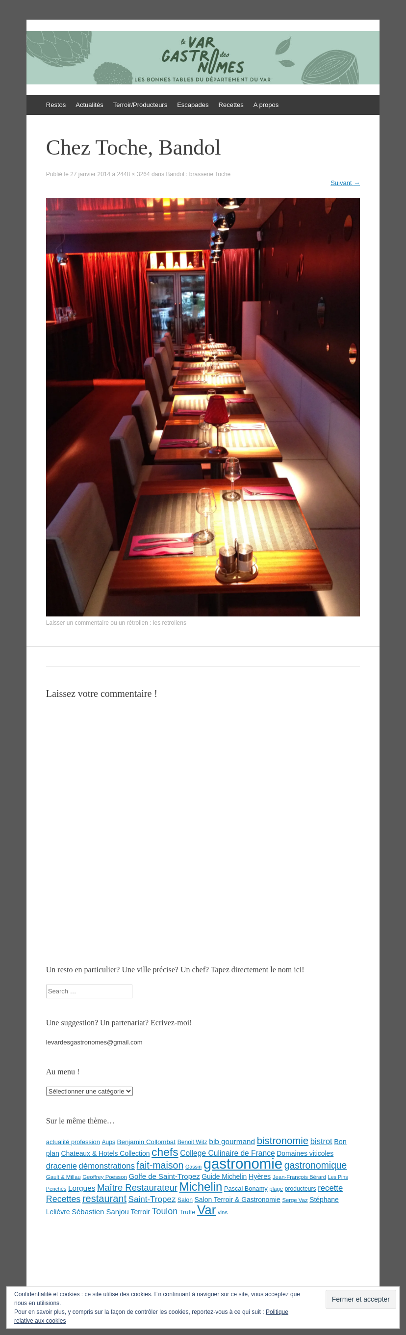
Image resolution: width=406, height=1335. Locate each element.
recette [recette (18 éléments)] (330, 1188)
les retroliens (169, 622)
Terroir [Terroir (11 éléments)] (140, 1212)
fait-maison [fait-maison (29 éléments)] (160, 1165)
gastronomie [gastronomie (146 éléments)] (242, 1163)
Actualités (89, 104)
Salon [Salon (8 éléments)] (185, 1200)
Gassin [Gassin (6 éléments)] (193, 1167)
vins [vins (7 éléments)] (223, 1212)
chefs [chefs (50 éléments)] (165, 1152)
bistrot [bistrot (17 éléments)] (321, 1141)
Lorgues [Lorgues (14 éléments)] (81, 1188)
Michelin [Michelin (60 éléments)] (201, 1186)
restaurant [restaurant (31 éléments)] (104, 1198)
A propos (266, 104)
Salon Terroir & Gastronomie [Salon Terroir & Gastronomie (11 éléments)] (237, 1199)
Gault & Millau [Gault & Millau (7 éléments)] (63, 1177)
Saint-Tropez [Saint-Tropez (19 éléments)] (152, 1199)
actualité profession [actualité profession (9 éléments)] (73, 1142)
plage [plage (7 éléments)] (276, 1189)
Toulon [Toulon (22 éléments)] (165, 1211)
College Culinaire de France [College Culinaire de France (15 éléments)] (227, 1153)
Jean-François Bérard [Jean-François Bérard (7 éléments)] (299, 1177)
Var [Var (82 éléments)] (206, 1210)
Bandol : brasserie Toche (198, 174)
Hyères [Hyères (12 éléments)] (260, 1176)
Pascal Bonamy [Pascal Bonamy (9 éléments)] (246, 1188)
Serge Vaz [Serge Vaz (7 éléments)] (294, 1200)
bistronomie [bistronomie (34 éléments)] (282, 1140)
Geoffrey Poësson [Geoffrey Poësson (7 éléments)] (104, 1177)
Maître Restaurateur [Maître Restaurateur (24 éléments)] (137, 1187)
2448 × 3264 (133, 174)
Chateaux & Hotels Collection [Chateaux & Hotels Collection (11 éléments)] (105, 1153)
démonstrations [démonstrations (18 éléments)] (107, 1166)
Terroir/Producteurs (140, 104)
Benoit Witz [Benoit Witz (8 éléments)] (192, 1142)
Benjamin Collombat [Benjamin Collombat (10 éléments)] (146, 1142)
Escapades (192, 104)
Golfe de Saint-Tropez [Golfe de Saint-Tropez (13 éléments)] (164, 1176)
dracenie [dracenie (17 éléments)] (61, 1165)
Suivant (345, 183)
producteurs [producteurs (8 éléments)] (300, 1188)
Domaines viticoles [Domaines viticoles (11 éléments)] (305, 1153)
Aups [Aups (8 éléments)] (108, 1142)
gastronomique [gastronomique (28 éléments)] (315, 1165)
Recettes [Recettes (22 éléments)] (63, 1199)
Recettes (231, 104)
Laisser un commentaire (77, 622)
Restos (56, 104)
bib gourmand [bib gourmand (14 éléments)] (232, 1141)
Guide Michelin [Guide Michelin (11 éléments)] (224, 1176)
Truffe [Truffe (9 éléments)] (187, 1212)
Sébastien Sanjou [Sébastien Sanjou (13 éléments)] (100, 1212)
